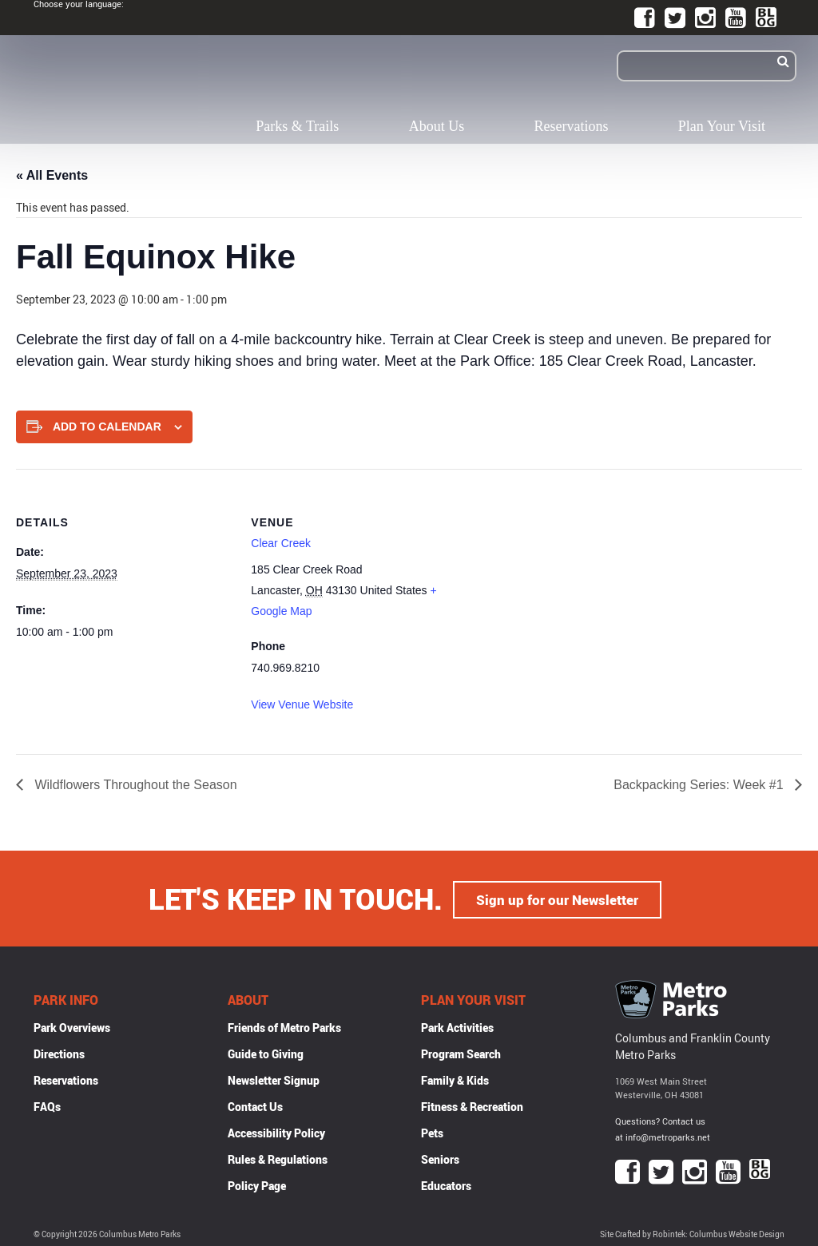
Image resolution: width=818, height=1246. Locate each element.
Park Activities (457, 1026)
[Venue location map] (570, 579)
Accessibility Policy (276, 1131)
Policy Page (257, 1184)
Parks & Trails (297, 126)
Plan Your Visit (721, 126)
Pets (432, 1131)
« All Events (52, 175)
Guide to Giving (266, 1052)
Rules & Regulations (278, 1157)
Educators (446, 1184)
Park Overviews (72, 1026)
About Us (437, 126)
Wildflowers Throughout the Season (134, 785)
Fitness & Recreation (472, 1105)
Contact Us (255, 1105)
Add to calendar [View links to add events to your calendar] (107, 426)
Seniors (440, 1157)
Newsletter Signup (274, 1078)
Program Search (461, 1052)
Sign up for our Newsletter (557, 897)
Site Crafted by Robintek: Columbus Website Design (692, 1233)
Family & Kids (455, 1078)
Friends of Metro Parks (284, 1026)
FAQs (47, 1105)
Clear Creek (281, 543)
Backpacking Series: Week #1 (700, 785)
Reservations (571, 126)
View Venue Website (302, 704)
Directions (59, 1052)
